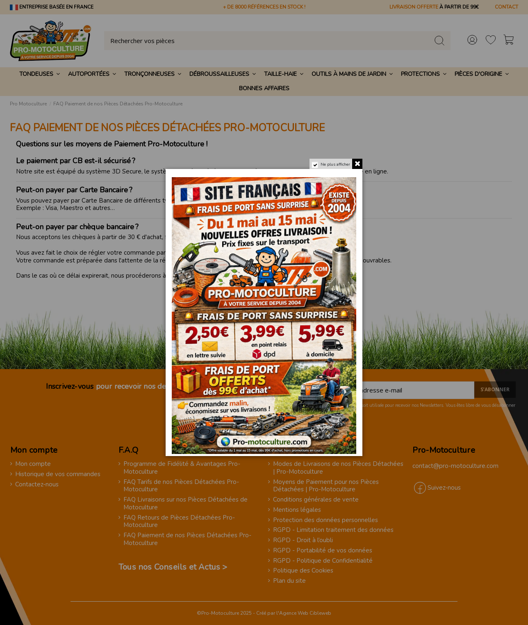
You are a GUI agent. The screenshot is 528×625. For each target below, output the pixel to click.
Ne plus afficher (335, 164)
